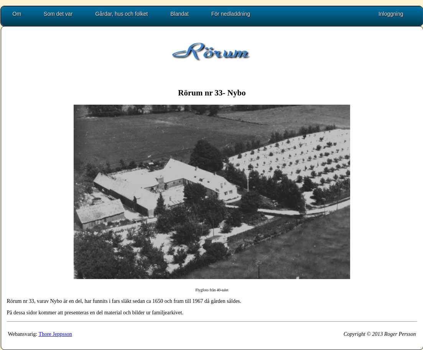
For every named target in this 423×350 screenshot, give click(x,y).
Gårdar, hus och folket (121, 14)
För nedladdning (230, 14)
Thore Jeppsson (55, 334)
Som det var (58, 14)
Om (17, 14)
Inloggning (391, 14)
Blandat (180, 14)
